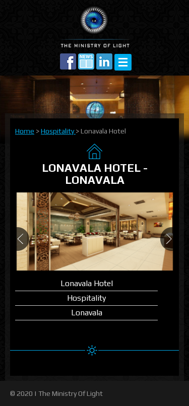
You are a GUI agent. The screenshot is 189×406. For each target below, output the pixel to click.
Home (24, 131)
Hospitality (58, 131)
